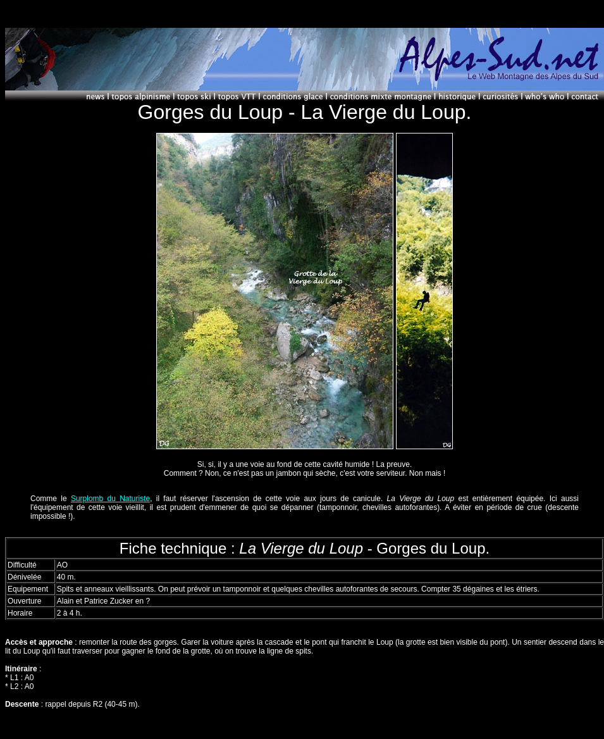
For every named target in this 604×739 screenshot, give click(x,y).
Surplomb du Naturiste (110, 498)
